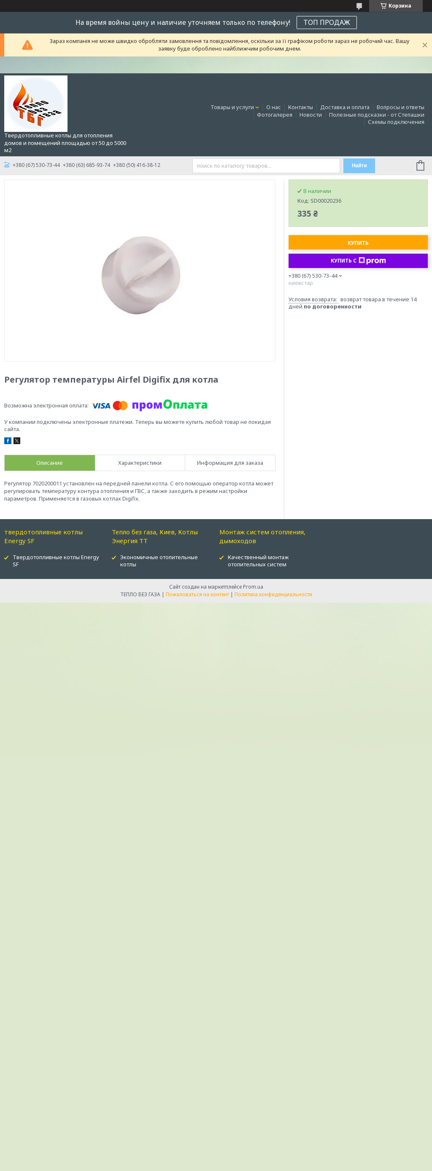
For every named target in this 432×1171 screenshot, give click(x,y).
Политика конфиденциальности (273, 594)
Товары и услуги (232, 107)
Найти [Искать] (359, 166)
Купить (358, 243)
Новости (311, 114)
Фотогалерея (274, 114)
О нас (273, 107)
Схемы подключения (396, 122)
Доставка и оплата (345, 107)
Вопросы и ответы (400, 107)
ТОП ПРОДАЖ (326, 22)
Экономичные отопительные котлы (159, 560)
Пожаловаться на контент (197, 594)
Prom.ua (253, 586)
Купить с (358, 261)
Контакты (300, 107)
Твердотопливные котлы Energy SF (56, 560)
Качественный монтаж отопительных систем (258, 560)
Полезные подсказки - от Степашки (376, 114)
